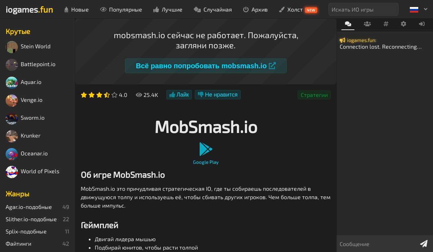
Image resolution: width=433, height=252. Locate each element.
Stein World (28, 47)
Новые (76, 9)
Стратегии (314, 94)
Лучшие (167, 9)
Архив (255, 9)
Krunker (23, 136)
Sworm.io (25, 118)
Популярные (121, 9)
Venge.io (24, 100)
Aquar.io (23, 83)
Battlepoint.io (30, 65)
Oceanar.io (27, 154)
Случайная (213, 9)
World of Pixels (32, 172)
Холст (298, 9)
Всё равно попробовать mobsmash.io (205, 66)
